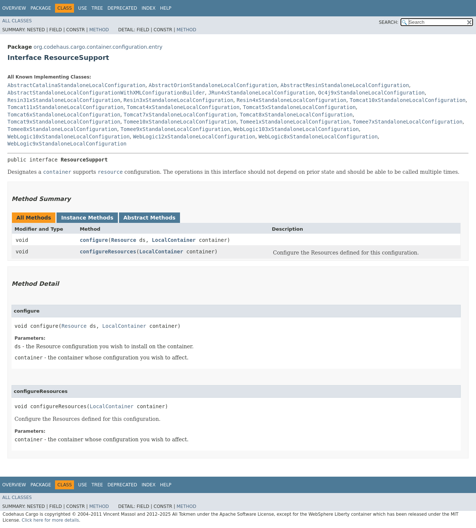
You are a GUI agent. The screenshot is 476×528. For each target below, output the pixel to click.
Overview (14, 8)
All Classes (17, 20)
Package (40, 8)
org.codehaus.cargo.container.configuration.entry (98, 47)
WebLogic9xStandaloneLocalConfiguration (66, 144)
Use (82, 8)
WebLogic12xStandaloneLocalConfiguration (194, 137)
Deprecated (122, 8)
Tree (97, 8)
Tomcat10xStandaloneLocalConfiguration (408, 100)
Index (149, 8)
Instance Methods (87, 218)
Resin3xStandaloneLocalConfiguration (178, 100)
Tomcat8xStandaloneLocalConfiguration (296, 115)
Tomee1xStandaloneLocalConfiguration (295, 122)
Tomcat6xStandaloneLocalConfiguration (63, 115)
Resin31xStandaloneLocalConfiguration (63, 100)
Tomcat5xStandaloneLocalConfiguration (299, 107)
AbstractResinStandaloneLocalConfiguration (344, 85)
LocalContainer (174, 240)
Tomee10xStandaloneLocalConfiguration (179, 122)
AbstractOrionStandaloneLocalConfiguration (213, 85)
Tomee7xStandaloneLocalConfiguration (408, 122)
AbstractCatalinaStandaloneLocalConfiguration (76, 85)
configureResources (108, 252)
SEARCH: (389, 22)
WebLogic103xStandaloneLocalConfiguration (296, 129)
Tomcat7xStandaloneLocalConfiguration (179, 115)
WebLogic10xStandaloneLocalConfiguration (68, 137)
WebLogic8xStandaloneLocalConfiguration (317, 137)
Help (165, 8)
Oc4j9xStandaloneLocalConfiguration (371, 93)
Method (99, 29)
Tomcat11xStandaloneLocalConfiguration (65, 107)
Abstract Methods (149, 218)
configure (94, 240)
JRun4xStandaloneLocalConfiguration (261, 93)
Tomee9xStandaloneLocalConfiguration (175, 129)
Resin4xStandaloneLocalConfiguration (291, 100)
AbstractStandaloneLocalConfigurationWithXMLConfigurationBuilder (106, 93)
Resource (123, 240)
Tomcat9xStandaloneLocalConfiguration (63, 122)
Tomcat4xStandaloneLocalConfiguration (183, 107)
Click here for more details (50, 520)
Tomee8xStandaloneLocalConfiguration (62, 129)
